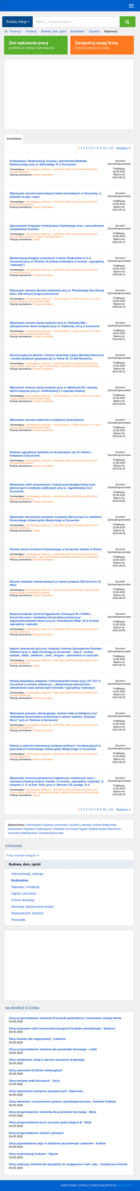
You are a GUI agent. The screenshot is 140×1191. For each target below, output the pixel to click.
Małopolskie (109, 825)
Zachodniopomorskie (51, 833)
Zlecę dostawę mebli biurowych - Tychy (69, 1082)
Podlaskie (58, 829)
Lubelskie (74, 825)
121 (111, 148)
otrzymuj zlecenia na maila (102, 45)
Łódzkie (96, 825)
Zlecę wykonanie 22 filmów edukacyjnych (69, 1072)
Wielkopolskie (29, 833)
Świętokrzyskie (97, 829)
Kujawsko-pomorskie (54, 825)
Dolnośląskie (34, 825)
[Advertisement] (69, 94)
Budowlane (77, 31)
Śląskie (83, 829)
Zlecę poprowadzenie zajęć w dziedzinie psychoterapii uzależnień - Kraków (69, 1145)
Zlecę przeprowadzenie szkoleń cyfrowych (69, 1135)
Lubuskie (85, 825)
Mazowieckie (15, 829)
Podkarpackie (43, 829)
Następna (122, 148)
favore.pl (32, 5)
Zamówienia (14, 138)
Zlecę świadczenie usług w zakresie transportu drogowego (69, 1061)
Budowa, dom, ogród (53, 31)
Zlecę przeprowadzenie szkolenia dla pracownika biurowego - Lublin (69, 1051)
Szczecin (94, 31)
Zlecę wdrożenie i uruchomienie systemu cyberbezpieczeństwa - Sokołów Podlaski (69, 1103)
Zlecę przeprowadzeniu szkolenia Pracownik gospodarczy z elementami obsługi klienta (69, 1020)
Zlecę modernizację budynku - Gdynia (69, 1155)
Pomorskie (71, 829)
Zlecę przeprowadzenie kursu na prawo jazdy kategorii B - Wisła (69, 1124)
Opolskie (29, 829)
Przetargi (31, 31)
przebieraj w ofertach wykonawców (36, 45)
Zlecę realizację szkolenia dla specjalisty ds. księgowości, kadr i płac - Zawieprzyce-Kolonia (69, 1166)
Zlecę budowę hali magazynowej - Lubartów (69, 1040)
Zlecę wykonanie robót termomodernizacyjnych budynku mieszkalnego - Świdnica (69, 1030)
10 (104, 148)
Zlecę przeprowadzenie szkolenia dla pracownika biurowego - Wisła (69, 1113)
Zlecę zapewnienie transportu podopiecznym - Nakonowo (69, 1093)
